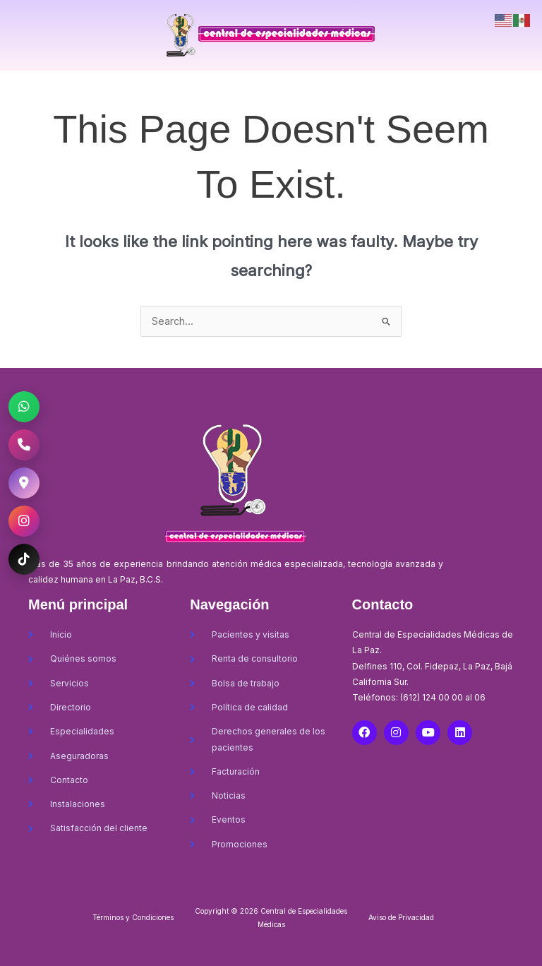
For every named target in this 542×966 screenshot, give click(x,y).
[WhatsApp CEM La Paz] (24, 406)
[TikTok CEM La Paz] (24, 559)
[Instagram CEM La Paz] (24, 521)
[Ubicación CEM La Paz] (24, 483)
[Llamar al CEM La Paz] (24, 444)
